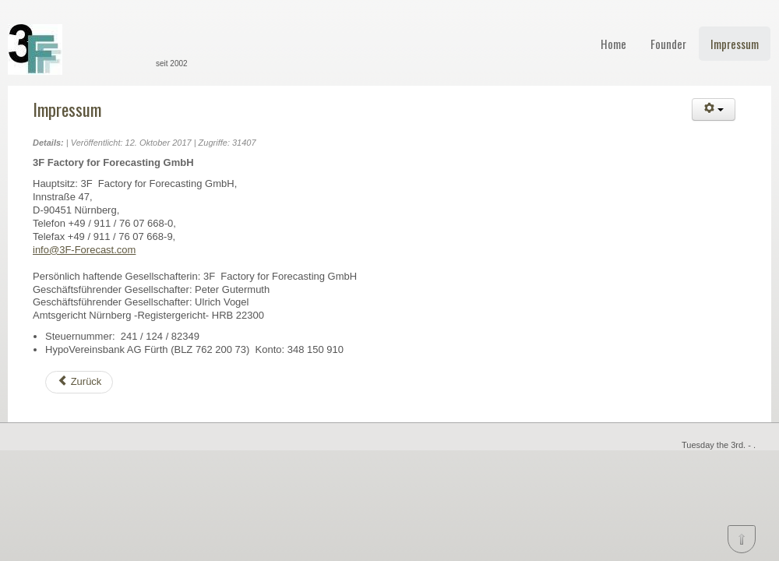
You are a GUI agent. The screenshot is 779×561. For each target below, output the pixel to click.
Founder (668, 43)
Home (613, 43)
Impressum (734, 43)
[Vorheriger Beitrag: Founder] (79, 382)
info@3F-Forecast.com (84, 250)
